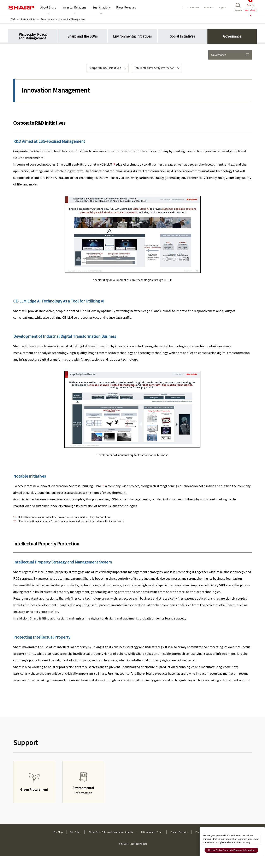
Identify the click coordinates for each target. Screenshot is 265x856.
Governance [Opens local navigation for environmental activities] (230, 55)
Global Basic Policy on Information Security (110, 832)
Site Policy (75, 832)
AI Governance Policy (152, 832)
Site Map (58, 832)
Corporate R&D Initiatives (105, 68)
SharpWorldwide (250, 7)
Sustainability (27, 19)
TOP (13, 19)
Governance (47, 19)
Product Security (179, 832)
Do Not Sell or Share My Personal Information (231, 850)
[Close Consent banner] (262, 830)
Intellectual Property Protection (154, 68)
